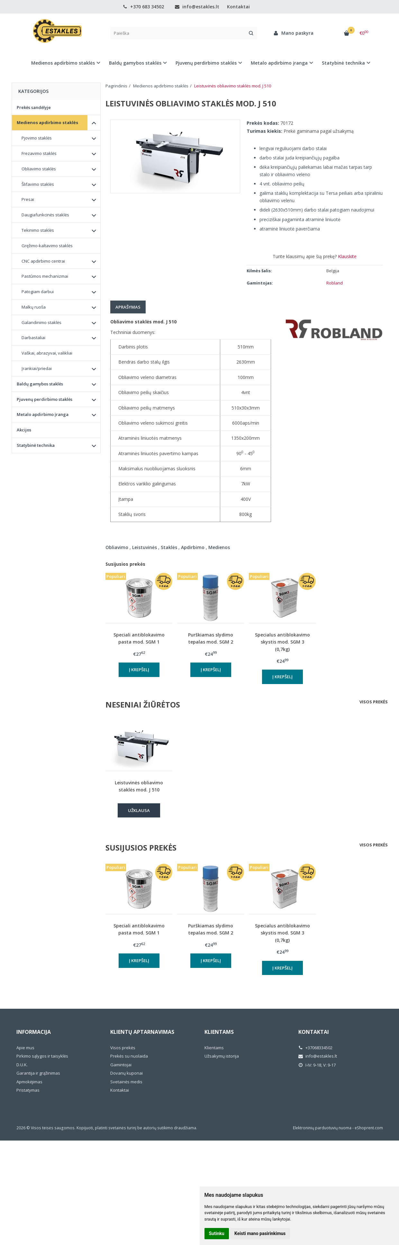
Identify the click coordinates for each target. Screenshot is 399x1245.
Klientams (219, 1031)
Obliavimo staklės (39, 169)
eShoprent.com (369, 1128)
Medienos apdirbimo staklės (47, 122)
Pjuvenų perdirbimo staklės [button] (206, 63)
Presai (28, 199)
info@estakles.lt (197, 7)
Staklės (169, 547)
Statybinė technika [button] (343, 63)
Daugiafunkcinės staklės (45, 215)
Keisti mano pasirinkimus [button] (260, 1233)
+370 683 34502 (143, 7)
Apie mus (25, 1048)
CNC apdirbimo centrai (43, 261)
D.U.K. (22, 1065)
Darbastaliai (33, 337)
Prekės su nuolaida (129, 1056)
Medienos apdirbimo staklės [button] (63, 63)
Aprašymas (128, 307)
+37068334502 (315, 1048)
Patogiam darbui (38, 291)
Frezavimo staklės (39, 153)
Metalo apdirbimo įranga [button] (279, 63)
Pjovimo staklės (37, 138)
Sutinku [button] (216, 1233)
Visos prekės (373, 702)
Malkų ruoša (34, 307)
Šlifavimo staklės (38, 184)
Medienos (219, 547)
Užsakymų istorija (221, 1056)
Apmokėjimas (29, 1082)
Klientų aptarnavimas (142, 1031)
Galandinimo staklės (41, 322)
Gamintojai (120, 1065)
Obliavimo (116, 547)
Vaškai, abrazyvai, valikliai (47, 353)
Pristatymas (28, 1090)
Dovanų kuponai (126, 1073)
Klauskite (347, 256)
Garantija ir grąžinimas (38, 1073)
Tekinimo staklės (38, 230)
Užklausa (139, 810)
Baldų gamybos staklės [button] (135, 63)
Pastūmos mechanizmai (45, 276)
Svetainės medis (126, 1082)
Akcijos (24, 430)
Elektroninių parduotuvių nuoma (322, 1128)
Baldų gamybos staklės (40, 384)
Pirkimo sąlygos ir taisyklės (42, 1056)
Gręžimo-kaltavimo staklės (47, 245)
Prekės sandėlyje (34, 107)
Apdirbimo (192, 547)
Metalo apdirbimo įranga (42, 414)
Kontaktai (238, 7)
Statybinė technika (36, 445)
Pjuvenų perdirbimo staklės (44, 399)
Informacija (33, 1031)
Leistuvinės (144, 547)
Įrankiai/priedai (37, 368)
